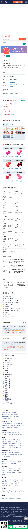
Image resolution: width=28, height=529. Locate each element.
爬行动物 (5, 454)
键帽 (4, 472)
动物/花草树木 (6, 450)
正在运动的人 (20, 425)
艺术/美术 (10, 493)
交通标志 (5, 469)
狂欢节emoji (7, 401)
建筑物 (5, 312)
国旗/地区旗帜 (10, 498)
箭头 (20, 469)
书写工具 (18, 443)
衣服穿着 (17, 427)
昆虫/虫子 (18, 454)
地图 (4, 480)
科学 (22, 445)
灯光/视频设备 (11, 441)
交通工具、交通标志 (9, 316)
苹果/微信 (16, 2)
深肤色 (13, 463)
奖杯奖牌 (15, 491)
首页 (13, 51)
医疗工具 (5, 447)
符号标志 (4, 466)
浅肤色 (5, 461)
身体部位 (10, 427)
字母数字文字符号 (12, 472)
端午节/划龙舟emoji (9, 374)
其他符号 (5, 474)
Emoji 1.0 (12, 93)
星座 (11, 470)
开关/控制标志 (18, 470)
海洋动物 (12, 454)
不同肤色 (4, 459)
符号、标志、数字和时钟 (10, 300)
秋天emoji (6, 383)
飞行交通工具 (6, 483)
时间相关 (18, 483)
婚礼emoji (6, 387)
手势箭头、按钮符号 (9, 304)
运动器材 (22, 491)
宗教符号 (5, 470)
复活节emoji (7, 393)
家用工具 (12, 447)
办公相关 (5, 445)
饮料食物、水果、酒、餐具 (11, 310)
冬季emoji (6, 385)
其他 (8, 456)
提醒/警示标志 (13, 469)
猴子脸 (18, 416)
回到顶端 (26, 520)
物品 (3, 437)
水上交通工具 (15, 482)
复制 (25, 44)
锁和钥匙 (12, 445)
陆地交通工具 (6, 482)
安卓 (21, 2)
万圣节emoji (7, 395)
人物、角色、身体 (7, 421)
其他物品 (18, 447)
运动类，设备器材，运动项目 (11, 308)
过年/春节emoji (8, 360)
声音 (4, 439)
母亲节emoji (7, 368)
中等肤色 (20, 461)
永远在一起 (12, 85)
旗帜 (3, 495)
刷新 (23, 100)
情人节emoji (7, 370)
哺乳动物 (5, 452)
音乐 (8, 439)
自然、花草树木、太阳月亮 (11, 302)
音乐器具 (13, 439)
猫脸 (13, 416)
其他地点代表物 (14, 485)
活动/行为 (4, 488)
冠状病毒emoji (7, 364)
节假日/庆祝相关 (7, 491)
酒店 (13, 483)
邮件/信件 (11, 443)
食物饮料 (4, 430)
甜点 (11, 434)
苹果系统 (5, 124)
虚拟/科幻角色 (18, 423)
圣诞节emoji (7, 362)
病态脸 (12, 414)
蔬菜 (9, 432)
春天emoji (6, 379)
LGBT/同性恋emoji (9, 403)
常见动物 (6, 306)
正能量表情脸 (6, 412)
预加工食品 (15, 432)
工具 (17, 445)
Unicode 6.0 (13, 90)
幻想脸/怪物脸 (6, 416)
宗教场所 (21, 480)
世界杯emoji (7, 391)
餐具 (21, 434)
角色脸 (17, 414)
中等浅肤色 (12, 461)
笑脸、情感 (5, 410)
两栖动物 (16, 452)
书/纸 (18, 441)
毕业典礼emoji (7, 376)
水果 (4, 432)
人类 (4, 423)
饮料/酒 (16, 434)
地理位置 (9, 480)
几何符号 (21, 472)
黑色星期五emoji (8, 399)
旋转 (22, 85)
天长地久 (18, 85)
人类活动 (12, 425)
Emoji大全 (4, 2)
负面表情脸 (5, 414)
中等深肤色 (6, 463)
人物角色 (10, 423)
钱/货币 (5, 443)
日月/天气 (5, 485)
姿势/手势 (5, 425)
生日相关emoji (7, 358)
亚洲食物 (5, 434)
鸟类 (11, 452)
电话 (18, 439)
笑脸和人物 (7, 296)
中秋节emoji (7, 373)
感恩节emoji (7, 397)
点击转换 (22, 39)
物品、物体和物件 (8, 298)
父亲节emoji (7, 366)
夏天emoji (6, 381)
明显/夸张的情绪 (7, 418)
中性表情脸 (14, 412)
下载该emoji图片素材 (8, 156)
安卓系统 (11, 124)
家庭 (4, 427)
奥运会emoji (7, 389)
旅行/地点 (4, 477)
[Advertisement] (14, 19)
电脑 (4, 441)
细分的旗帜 (19, 498)
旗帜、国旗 (7, 314)
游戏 (4, 493)
